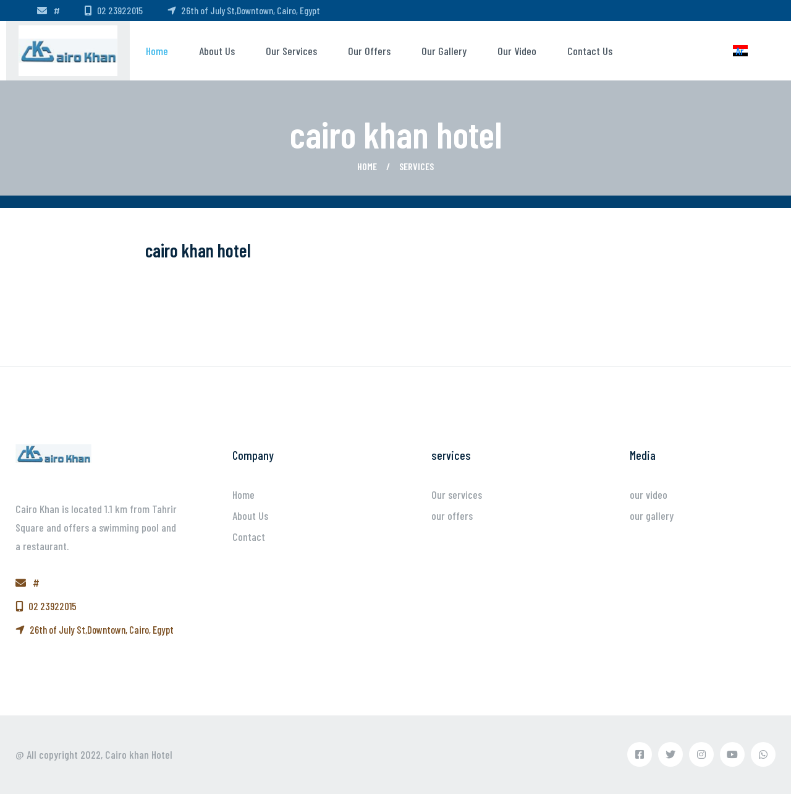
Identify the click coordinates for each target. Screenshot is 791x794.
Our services (291, 51)
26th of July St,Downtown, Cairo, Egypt (243, 10)
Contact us (589, 51)
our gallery (444, 51)
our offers (369, 51)
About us (217, 51)
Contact (248, 536)
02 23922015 (114, 10)
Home (157, 51)
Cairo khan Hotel (138, 754)
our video (516, 51)
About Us (250, 515)
